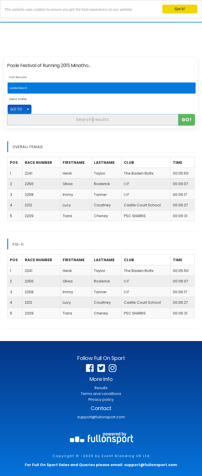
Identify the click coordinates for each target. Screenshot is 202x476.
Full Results (18, 77)
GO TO (16, 109)
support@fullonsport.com (101, 416)
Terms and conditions (101, 393)
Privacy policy (101, 399)
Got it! (180, 8)
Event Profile (18, 99)
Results (101, 387)
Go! (187, 119)
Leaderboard (18, 88)
